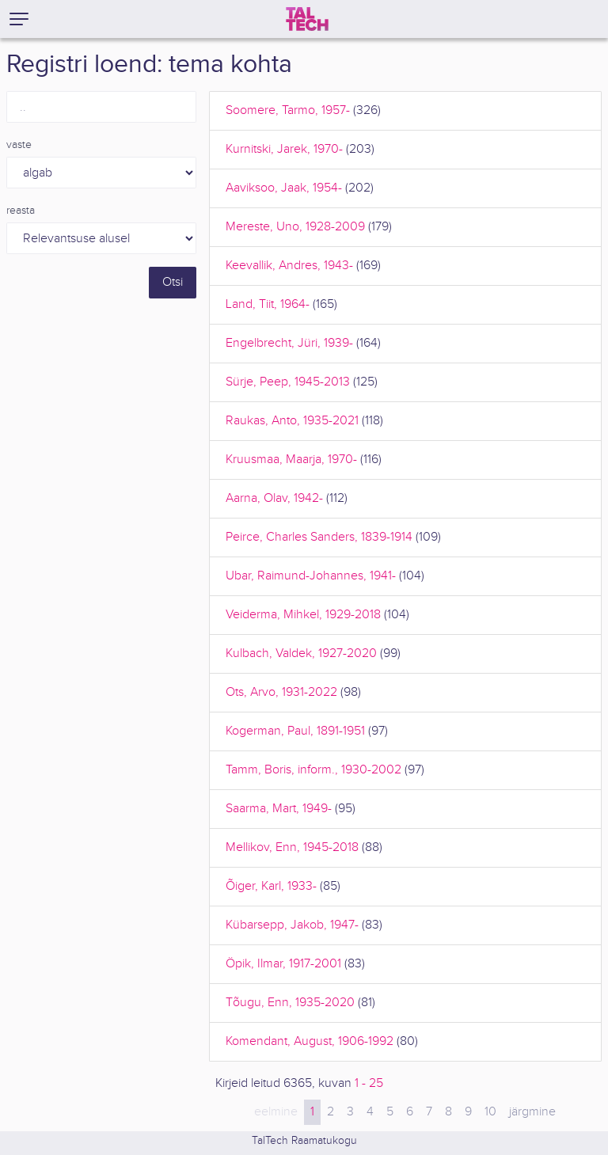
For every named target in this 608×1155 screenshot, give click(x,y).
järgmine (532, 1111)
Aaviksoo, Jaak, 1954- (284, 188)
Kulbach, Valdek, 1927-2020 (301, 653)
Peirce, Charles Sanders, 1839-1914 (319, 537)
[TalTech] (307, 19)
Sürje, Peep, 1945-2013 (288, 381)
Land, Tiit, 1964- (268, 304)
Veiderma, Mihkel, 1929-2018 (303, 614)
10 (490, 1111)
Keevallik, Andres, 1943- (289, 265)
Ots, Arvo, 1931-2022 (281, 692)
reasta (20, 210)
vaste (19, 145)
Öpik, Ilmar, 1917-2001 (283, 963)
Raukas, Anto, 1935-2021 (292, 420)
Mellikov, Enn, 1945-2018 (292, 847)
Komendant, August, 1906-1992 (309, 1041)
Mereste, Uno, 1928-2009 (295, 226)
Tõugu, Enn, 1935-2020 (290, 1002)
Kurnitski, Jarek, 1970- (284, 149)
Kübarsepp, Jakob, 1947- (292, 925)
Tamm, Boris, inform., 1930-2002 (313, 769)
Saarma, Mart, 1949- (279, 808)
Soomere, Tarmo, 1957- (288, 110)
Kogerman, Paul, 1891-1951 (295, 731)
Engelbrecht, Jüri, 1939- (289, 343)
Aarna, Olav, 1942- (274, 498)
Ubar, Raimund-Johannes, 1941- (311, 575)
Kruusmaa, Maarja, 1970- (291, 459)
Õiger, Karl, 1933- (271, 886)
